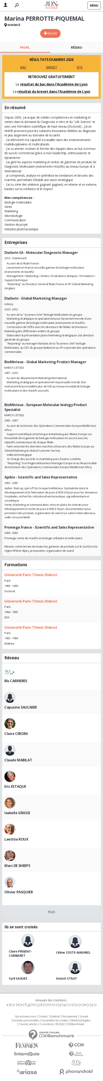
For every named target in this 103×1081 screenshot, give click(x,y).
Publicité (55, 1016)
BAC (23, 67)
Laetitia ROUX (16, 839)
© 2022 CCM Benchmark (70, 1024)
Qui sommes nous (25, 1016)
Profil (25, 47)
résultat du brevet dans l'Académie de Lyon (53, 91)
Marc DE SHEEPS (17, 865)
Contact (43, 1016)
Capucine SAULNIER (20, 707)
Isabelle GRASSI (17, 812)
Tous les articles (28, 1024)
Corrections (46, 1024)
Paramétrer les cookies (55, 1020)
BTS (80, 67)
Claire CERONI (16, 733)
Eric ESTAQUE (15, 786)
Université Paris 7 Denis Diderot (30, 574)
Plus (51, 912)
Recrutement (69, 1016)
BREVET (51, 67)
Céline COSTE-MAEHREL (73, 952)
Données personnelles (26, 1020)
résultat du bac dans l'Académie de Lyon (54, 84)
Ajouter (52, 33)
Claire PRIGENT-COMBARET (20, 953)
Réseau (76, 47)
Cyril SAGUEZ (18, 978)
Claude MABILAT (18, 760)
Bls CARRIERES (15, 680)
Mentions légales (80, 1020)
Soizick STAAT (66, 978)
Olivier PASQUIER (18, 892)
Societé (84, 1016)
